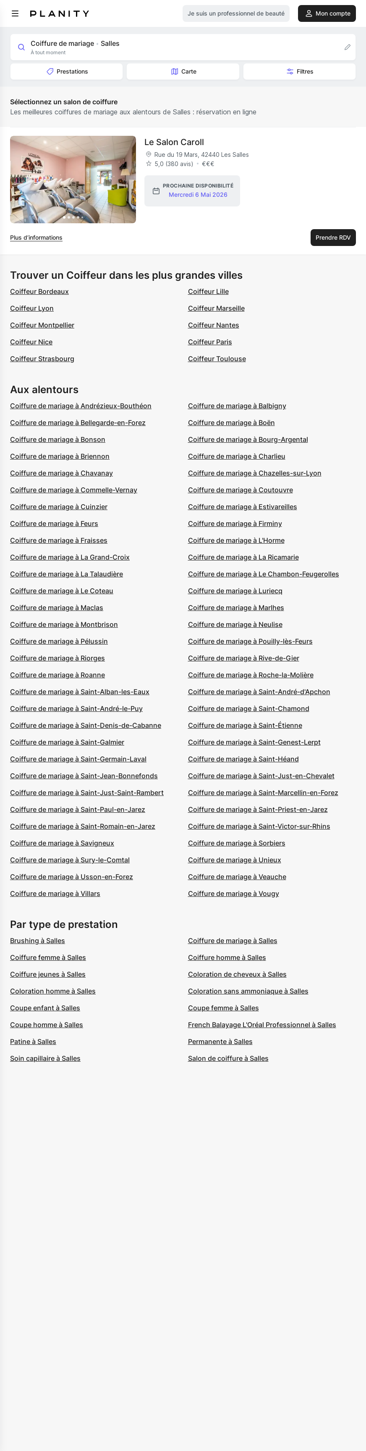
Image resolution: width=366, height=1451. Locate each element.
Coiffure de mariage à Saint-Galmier (67, 742)
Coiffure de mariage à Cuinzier (58, 506)
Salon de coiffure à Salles (228, 1058)
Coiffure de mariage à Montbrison (64, 624)
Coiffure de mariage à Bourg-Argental (248, 439)
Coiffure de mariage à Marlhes (236, 607)
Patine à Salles (33, 1041)
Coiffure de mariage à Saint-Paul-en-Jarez (77, 809)
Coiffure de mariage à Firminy (235, 523)
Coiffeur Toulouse (217, 358)
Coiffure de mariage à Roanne (57, 675)
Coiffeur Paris (210, 342)
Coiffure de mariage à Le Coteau (61, 591)
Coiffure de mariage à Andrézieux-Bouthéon (81, 406)
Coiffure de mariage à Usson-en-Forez (71, 876)
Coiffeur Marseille (216, 308)
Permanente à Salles (220, 1041)
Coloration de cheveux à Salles (237, 974)
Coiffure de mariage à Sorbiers (236, 843)
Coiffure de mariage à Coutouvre (240, 490)
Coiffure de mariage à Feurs (54, 523)
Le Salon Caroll (174, 142)
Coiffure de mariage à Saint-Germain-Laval (78, 759)
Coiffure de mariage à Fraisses (58, 540)
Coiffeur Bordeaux (39, 291)
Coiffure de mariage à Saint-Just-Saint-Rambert (87, 792)
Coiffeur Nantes (213, 325)
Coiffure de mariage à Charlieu (236, 456)
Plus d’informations (36, 237)
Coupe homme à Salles (46, 1024)
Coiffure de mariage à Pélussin (59, 641)
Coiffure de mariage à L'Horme (236, 540)
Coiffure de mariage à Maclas (56, 607)
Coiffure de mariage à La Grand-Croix (70, 557)
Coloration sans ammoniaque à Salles (248, 991)
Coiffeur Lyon (32, 308)
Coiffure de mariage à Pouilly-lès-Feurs (250, 641)
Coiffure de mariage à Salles (232, 940)
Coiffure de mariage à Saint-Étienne (245, 725)
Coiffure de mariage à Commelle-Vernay (73, 490)
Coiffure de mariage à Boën (231, 422)
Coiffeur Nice (31, 342)
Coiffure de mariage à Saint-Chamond (248, 708)
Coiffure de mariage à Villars (55, 893)
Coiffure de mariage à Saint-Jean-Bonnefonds (84, 776)
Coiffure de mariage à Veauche (237, 876)
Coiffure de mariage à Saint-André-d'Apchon (259, 691)
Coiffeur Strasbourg (42, 358)
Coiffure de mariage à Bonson (57, 439)
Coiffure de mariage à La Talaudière (66, 574)
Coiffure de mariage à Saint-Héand (243, 759)
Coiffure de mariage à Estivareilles (242, 506)
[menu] (15, 13)
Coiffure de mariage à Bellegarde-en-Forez (78, 422)
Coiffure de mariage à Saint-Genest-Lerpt (254, 742)
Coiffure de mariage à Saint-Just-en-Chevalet (261, 776)
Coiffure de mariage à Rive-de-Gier (243, 658)
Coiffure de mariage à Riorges (57, 658)
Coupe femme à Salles (223, 1008)
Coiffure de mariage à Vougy (233, 893)
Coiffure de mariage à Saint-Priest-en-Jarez (258, 809)
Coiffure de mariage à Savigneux (62, 843)
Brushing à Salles (37, 940)
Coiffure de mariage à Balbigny (237, 406)
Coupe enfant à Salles (45, 1008)
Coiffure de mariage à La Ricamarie (243, 557)
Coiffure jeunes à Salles (48, 974)
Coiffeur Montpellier (42, 325)
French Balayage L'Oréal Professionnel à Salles (262, 1024)
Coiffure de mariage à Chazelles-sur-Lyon (255, 473)
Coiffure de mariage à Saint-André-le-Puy (76, 708)
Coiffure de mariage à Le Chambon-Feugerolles (263, 574)
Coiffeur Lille (208, 291)
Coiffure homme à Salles (227, 957)
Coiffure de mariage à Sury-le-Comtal (70, 860)
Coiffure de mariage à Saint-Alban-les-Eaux (79, 691)
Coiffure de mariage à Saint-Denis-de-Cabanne (85, 725)
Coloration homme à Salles (53, 991)
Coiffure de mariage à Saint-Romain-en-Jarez (82, 826)
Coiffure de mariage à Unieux (234, 860)
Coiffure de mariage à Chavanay (61, 473)
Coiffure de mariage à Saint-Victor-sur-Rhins (259, 826)
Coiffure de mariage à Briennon (60, 456)
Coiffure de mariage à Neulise (235, 624)
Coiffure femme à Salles (48, 957)
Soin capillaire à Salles (45, 1058)
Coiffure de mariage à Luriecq (235, 591)
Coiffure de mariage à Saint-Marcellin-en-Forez (263, 792)
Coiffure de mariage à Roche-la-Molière (251, 675)
